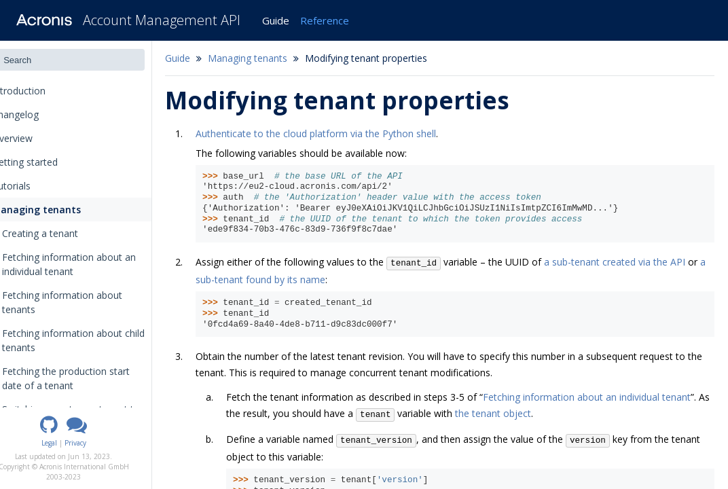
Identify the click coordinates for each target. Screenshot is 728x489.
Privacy (100, 443)
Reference (324, 20)
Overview (32, 138)
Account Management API (161, 20)
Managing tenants (55, 209)
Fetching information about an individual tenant (93, 264)
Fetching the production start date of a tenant (90, 378)
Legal (73, 443)
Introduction (43, 90)
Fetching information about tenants (86, 302)
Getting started (44, 162)
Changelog (39, 114)
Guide (275, 20)
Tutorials (31, 185)
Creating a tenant (64, 233)
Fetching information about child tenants (97, 340)
